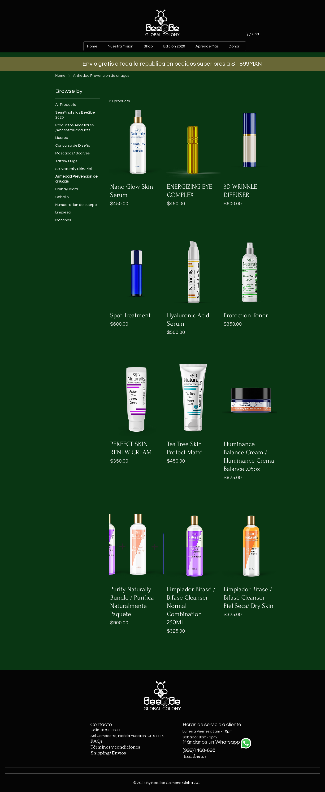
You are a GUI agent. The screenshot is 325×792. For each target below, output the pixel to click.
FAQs (97, 741)
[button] (257, 34)
